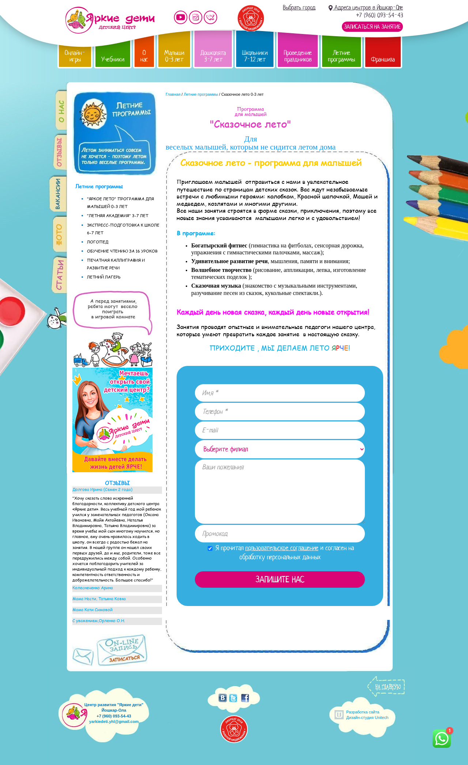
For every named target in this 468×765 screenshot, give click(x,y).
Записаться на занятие (372, 26)
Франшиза (383, 59)
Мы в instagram (196, 17)
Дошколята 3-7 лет (213, 56)
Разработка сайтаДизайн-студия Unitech (367, 715)
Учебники (112, 59)
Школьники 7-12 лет (255, 56)
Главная (173, 94)
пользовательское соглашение (281, 548)
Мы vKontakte (211, 17)
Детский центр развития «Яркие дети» (110, 20)
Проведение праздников (298, 56)
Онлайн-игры (75, 56)
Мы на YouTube (181, 17)
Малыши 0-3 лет (174, 56)
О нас (144, 56)
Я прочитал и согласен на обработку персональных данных (281, 552)
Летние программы (341, 56)
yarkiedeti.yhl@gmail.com (114, 721)
